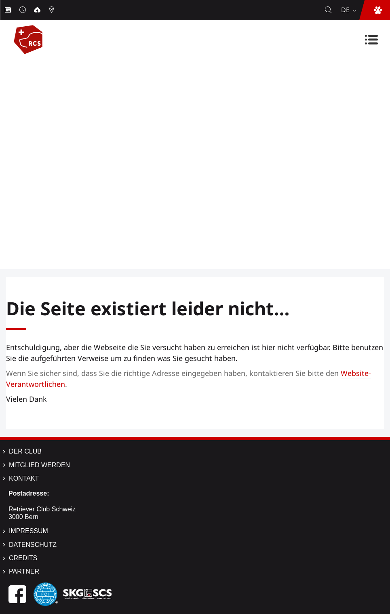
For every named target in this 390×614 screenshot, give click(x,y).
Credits (23, 558)
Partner (24, 571)
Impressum (28, 530)
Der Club (25, 451)
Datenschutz (33, 544)
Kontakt (24, 478)
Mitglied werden (39, 465)
